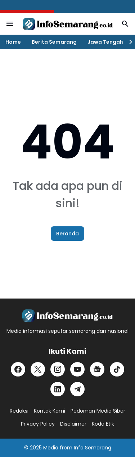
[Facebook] (18, 369)
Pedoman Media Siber (98, 410)
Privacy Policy (38, 423)
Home (13, 41)
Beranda (67, 233)
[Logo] (67, 315)
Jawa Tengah (105, 41)
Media (50, 447)
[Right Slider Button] (128, 42)
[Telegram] (77, 389)
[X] (38, 369)
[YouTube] (77, 369)
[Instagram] (57, 369)
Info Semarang (92, 447)
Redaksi (19, 410)
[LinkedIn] (57, 389)
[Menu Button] (10, 24)
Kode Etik (103, 423)
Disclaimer (73, 423)
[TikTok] (117, 369)
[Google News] (97, 369)
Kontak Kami (49, 410)
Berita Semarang (54, 41)
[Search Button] (125, 24)
